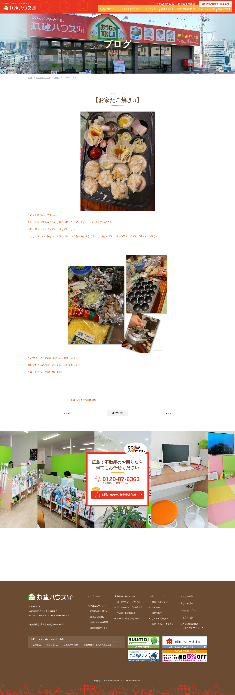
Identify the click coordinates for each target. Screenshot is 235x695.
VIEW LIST (117, 413)
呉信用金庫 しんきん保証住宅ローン (100, 645)
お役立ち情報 (223, 10)
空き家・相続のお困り (127, 613)
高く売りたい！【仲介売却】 (130, 602)
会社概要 (156, 607)
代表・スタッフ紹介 (161, 602)
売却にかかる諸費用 (99, 622)
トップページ (94, 596)
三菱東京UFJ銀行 (71, 645)
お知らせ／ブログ (43, 77)
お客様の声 (157, 613)
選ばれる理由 (159, 10)
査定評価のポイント (99, 628)
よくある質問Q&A (160, 618)
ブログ (57, 77)
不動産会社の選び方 (99, 611)
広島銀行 (37, 645)
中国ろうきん (52, 645)
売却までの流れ (97, 617)
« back (67, 413)
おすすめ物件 (186, 596)
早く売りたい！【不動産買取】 (130, 607)
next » (168, 413)
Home (30, 77)
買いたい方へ (141, 10)
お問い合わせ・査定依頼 (162, 624)
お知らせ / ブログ (203, 10)
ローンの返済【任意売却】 (129, 618)
